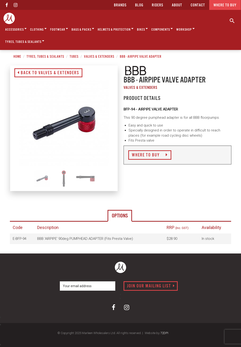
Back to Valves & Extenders (48, 73)
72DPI (164, 333)
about (177, 5)
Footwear (59, 29)
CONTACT (198, 5)
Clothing (38, 29)
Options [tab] (120, 215)
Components (162, 29)
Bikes (142, 29)
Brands (120, 5)
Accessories (16, 29)
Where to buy (225, 5)
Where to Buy (150, 155)
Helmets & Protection (116, 29)
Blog (139, 5)
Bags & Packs (83, 29)
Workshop (185, 29)
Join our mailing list (151, 286)
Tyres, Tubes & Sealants (24, 41)
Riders (157, 5)
